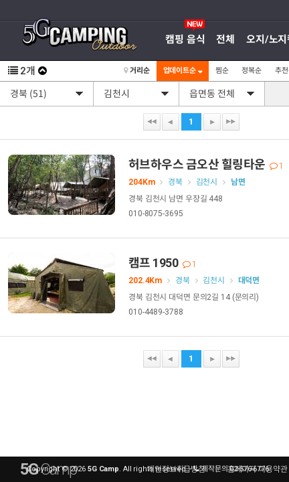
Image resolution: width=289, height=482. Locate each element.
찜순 (222, 70)
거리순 (136, 70)
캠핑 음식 (185, 39)
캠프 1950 (162, 263)
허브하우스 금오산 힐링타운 (205, 164)
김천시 (207, 182)
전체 (225, 39)
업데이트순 (182, 70)
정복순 (252, 70)
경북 (175, 182)
